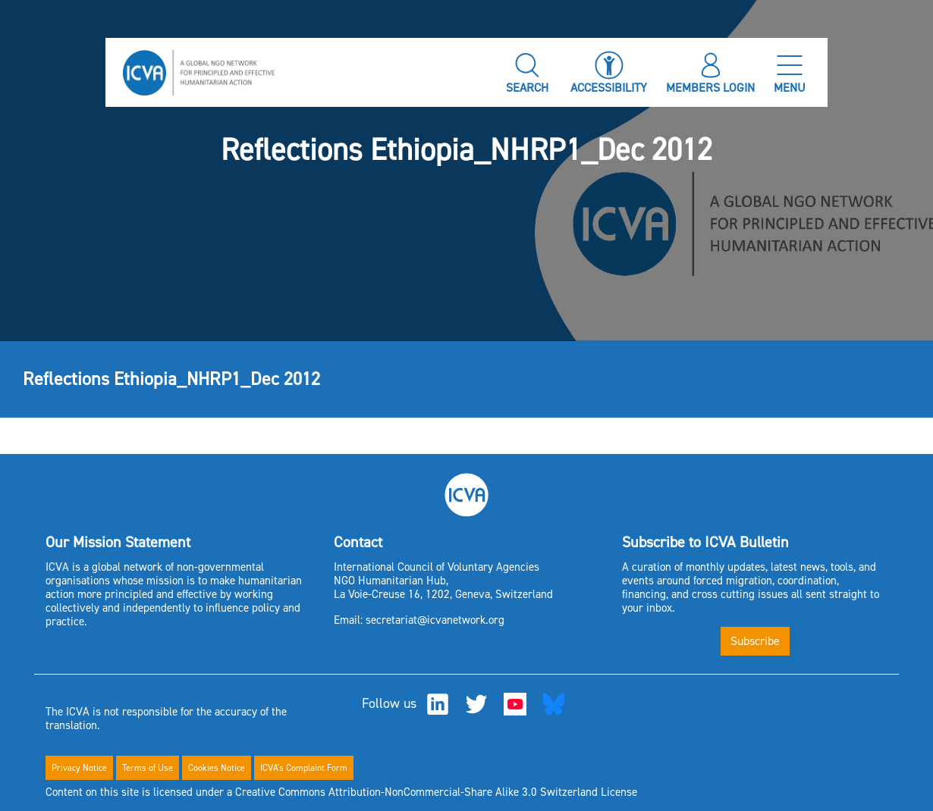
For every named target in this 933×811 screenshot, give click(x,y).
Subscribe (755, 641)
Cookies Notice (216, 768)
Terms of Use (147, 768)
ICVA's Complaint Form (303, 768)
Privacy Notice (79, 768)
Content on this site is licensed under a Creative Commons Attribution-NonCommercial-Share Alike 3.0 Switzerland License (341, 792)
